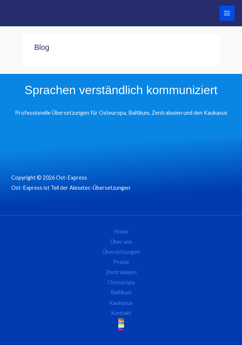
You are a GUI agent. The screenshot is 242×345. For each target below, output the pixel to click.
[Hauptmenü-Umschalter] (226, 13)
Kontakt (121, 313)
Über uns (121, 241)
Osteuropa (121, 282)
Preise (121, 262)
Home (121, 231)
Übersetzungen (121, 252)
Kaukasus (121, 303)
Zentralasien (121, 272)
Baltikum (121, 292)
